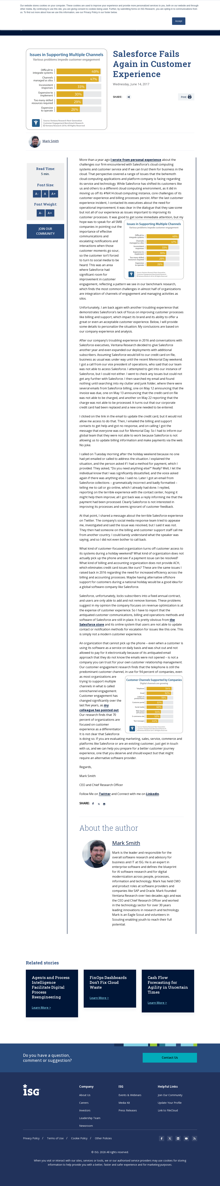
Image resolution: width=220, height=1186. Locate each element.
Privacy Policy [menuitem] (31, 1138)
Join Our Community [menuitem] (170, 1095)
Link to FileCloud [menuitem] (168, 1110)
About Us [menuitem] (84, 1095)
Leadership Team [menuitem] (89, 1118)
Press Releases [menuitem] (128, 1110)
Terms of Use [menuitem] (55, 1138)
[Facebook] (93, 803)
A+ (53, 194)
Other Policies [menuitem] (103, 1138)
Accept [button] (178, 21)
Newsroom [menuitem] (86, 1125)
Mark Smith (126, 842)
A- (37, 194)
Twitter (105, 794)
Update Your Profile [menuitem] (170, 1102)
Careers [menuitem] (84, 1102)
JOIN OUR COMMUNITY (45, 231)
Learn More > (41, 1008)
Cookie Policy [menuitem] (79, 1138)
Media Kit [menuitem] (124, 1102)
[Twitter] (99, 804)
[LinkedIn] (104, 804)
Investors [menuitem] (84, 1110)
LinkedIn (152, 794)
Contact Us (170, 1057)
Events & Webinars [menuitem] (130, 1095)
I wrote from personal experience (136, 160)
